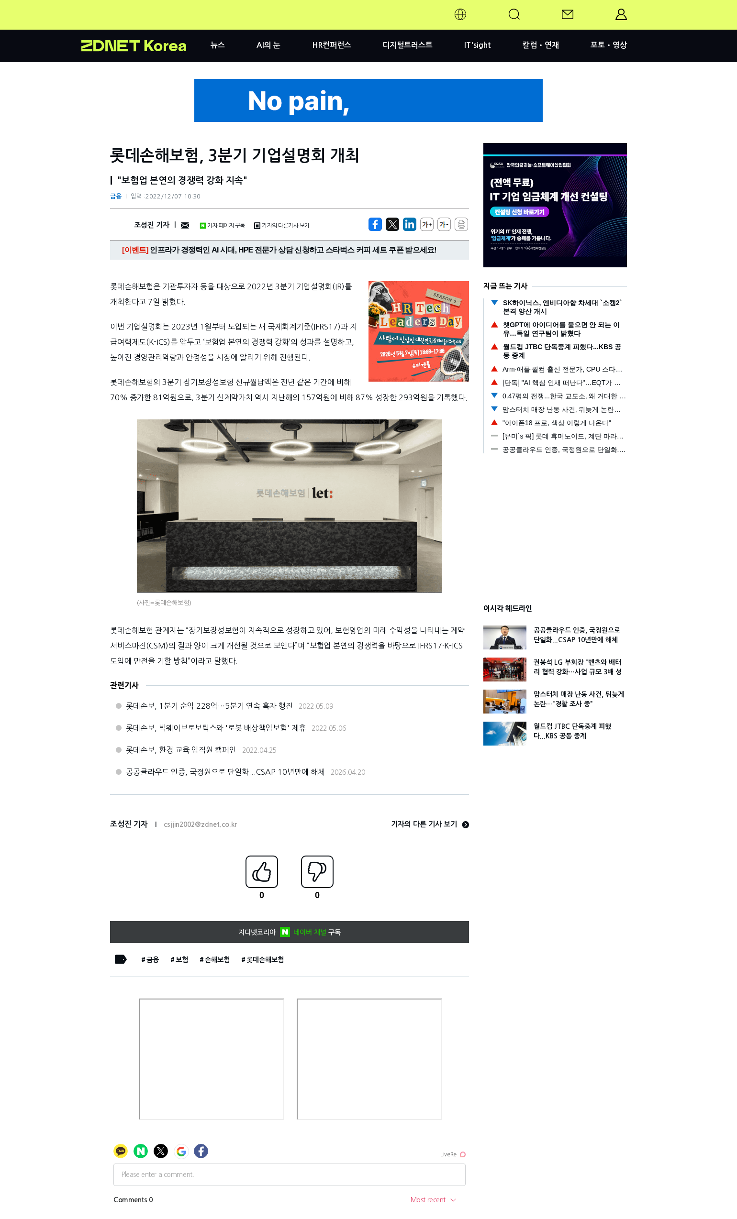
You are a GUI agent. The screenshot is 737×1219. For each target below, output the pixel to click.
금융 (116, 196)
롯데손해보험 (265, 959)
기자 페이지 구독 (222, 226)
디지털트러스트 (407, 45)
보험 (182, 959)
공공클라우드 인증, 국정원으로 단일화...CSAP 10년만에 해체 (225, 772)
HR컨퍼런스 (331, 45)
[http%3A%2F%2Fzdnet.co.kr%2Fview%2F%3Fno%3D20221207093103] (409, 224)
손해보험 (217, 959)
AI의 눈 (268, 45)
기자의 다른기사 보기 (282, 226)
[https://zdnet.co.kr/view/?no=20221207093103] (375, 224)
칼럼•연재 (541, 45)
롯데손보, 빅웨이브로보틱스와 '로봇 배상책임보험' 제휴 (216, 728)
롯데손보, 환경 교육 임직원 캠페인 (181, 750)
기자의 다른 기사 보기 (430, 824)
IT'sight (477, 45)
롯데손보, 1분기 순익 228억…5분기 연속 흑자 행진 (209, 706)
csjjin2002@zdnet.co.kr (200, 824)
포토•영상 (609, 45)
